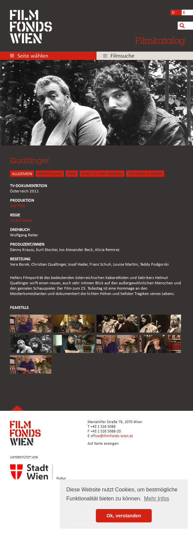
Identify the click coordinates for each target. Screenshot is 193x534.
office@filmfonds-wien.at (112, 436)
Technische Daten (145, 174)
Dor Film (17, 206)
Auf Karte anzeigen (103, 444)
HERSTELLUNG (50, 174)
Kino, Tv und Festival (102, 174)
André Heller (21, 220)
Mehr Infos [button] (156, 498)
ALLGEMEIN (22, 174)
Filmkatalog (160, 40)
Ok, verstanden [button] (123, 515)
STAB (72, 174)
